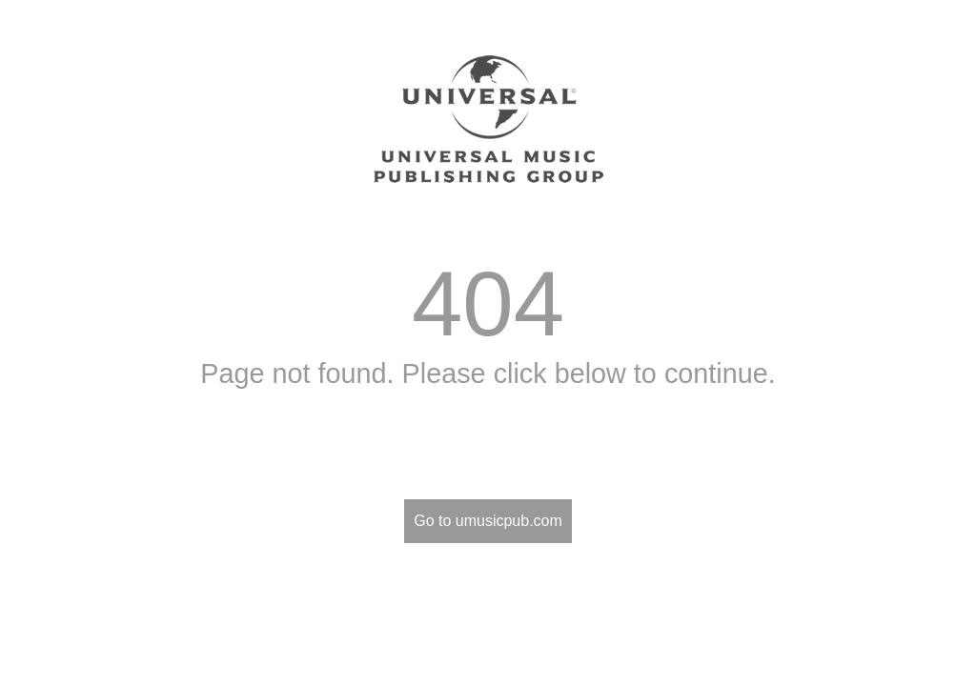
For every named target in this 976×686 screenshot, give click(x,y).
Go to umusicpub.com (488, 521)
